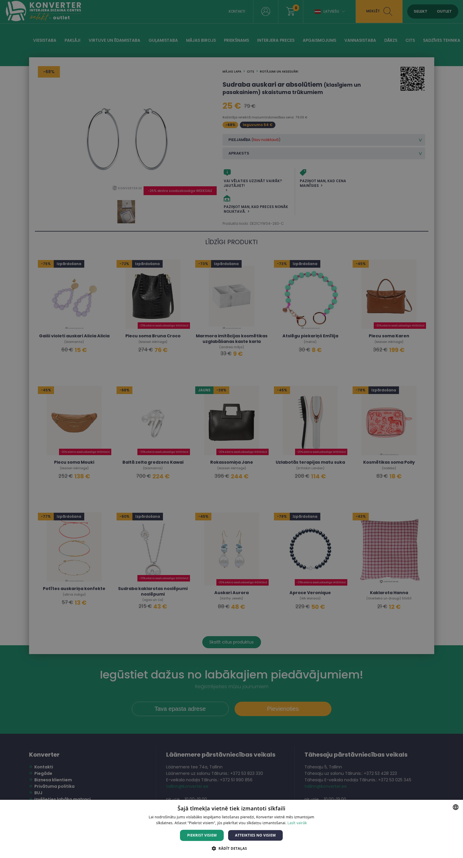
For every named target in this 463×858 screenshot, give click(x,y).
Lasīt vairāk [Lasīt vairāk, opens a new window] (297, 822)
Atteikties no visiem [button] (255, 835)
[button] (231, 848)
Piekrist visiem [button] (202, 835)
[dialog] (231, 429)
